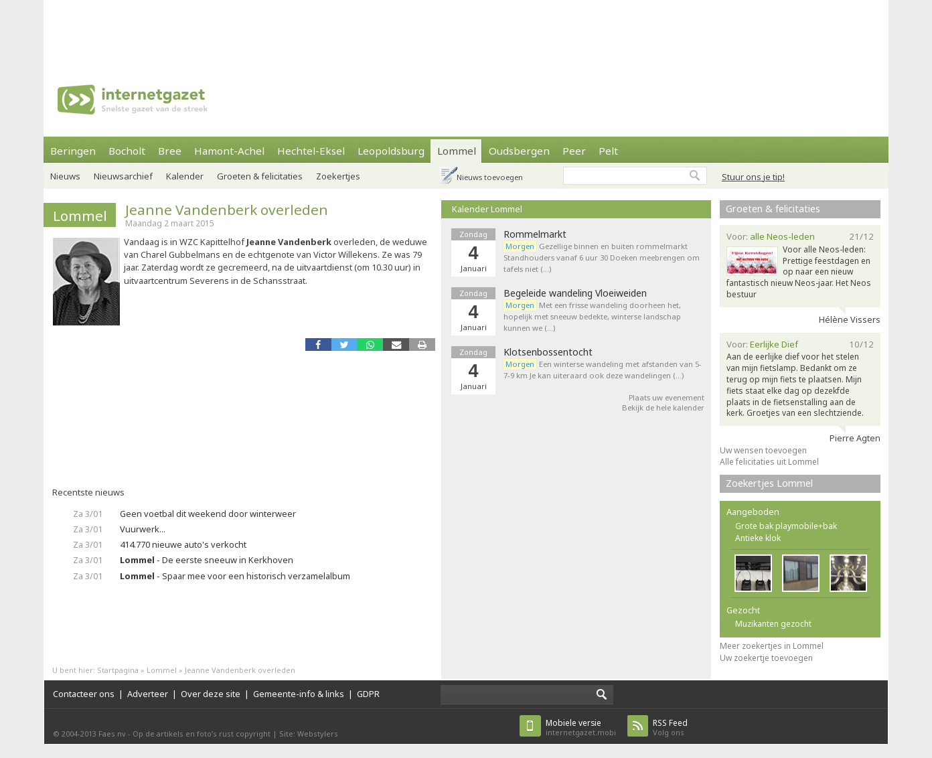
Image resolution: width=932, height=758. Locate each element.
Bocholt (126, 150)
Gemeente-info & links (298, 694)
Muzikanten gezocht (773, 623)
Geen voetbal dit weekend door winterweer (208, 514)
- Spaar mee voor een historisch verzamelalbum (235, 576)
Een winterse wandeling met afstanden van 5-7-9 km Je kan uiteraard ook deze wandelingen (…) (602, 369)
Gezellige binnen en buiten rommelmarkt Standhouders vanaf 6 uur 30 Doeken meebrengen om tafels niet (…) (601, 257)
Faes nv (112, 734)
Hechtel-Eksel (311, 150)
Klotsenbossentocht (548, 352)
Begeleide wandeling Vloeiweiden (575, 293)
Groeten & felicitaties (260, 176)
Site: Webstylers (308, 734)
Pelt (608, 150)
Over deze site (210, 694)
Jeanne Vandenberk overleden (226, 209)
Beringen (73, 150)
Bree (169, 150)
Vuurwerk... (142, 529)
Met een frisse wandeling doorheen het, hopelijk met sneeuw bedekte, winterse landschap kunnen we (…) (592, 316)
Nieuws (65, 176)
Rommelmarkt (534, 234)
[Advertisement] (466, 30)
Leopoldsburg (391, 150)
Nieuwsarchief (123, 176)
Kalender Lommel (487, 209)
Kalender (185, 176)
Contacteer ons (83, 694)
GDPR (368, 694)
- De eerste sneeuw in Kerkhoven (206, 560)
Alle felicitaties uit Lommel (769, 461)
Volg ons (670, 727)
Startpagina (118, 670)
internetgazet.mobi (581, 727)
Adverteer (147, 694)
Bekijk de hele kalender (663, 407)
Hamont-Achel (229, 150)
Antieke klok (758, 538)
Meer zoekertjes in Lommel (772, 646)
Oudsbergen (519, 150)
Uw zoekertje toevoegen (766, 658)
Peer (574, 150)
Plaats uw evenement (666, 397)
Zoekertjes (338, 176)
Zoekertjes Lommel (769, 483)
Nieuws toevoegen (490, 177)
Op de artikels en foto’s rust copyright (201, 734)
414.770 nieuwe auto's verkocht (183, 544)
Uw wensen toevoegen (763, 450)
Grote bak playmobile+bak (786, 526)
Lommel (456, 150)
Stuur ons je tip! (753, 177)
